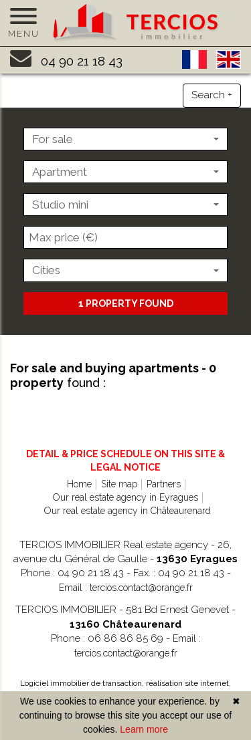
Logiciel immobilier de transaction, (83, 683)
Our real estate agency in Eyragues (125, 497)
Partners (164, 484)
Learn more (144, 729)
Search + (211, 95)
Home (79, 484)
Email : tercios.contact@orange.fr (126, 587)
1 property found (125, 303)
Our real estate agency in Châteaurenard (127, 510)
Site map (119, 484)
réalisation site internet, (188, 683)
